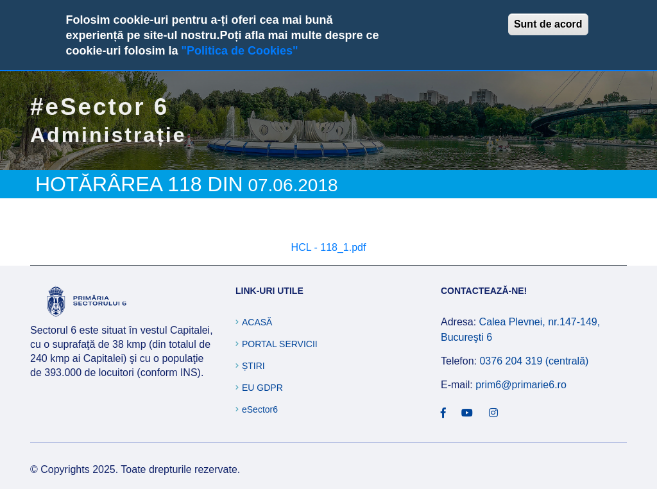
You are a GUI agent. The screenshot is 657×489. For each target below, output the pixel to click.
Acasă (257, 322)
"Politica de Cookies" (239, 50)
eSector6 (260, 409)
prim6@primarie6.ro (521, 384)
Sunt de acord (548, 24)
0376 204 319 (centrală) (533, 361)
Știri (253, 366)
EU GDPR (262, 387)
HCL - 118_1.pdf (328, 247)
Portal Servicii (280, 344)
